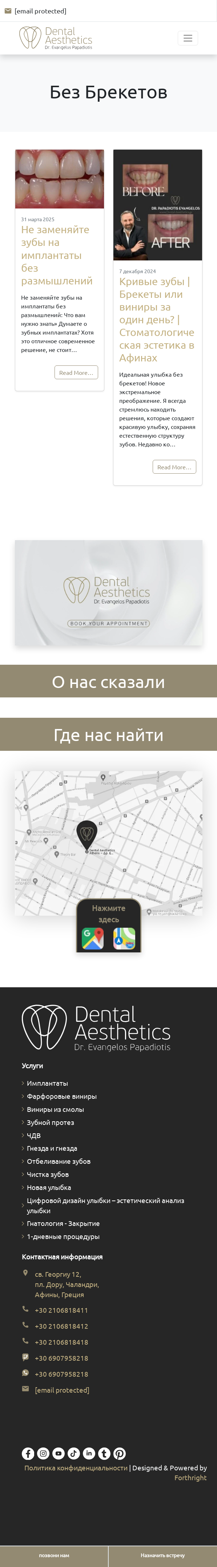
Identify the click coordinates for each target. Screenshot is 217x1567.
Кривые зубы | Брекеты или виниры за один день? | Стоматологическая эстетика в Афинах (156, 319)
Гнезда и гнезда (52, 1147)
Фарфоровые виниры (62, 1096)
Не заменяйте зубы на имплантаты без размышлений (57, 254)
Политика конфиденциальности (76, 1467)
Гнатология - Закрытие (63, 1223)
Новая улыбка (49, 1187)
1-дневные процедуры (63, 1236)
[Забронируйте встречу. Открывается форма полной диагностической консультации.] (108, 593)
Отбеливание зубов (59, 1161)
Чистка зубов (48, 1174)
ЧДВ (34, 1135)
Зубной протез (50, 1122)
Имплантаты (47, 1082)
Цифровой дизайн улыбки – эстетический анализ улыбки (105, 1205)
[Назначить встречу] (163, 1555)
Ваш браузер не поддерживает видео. (108, 592)
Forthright (190, 1477)
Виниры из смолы (55, 1109)
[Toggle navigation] (188, 38)
